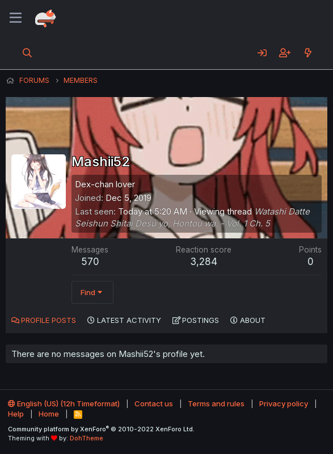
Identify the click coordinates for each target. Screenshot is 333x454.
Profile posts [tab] (48, 320)
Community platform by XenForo (101, 429)
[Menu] (15, 18)
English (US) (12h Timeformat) (64, 403)
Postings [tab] (200, 320)
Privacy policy (283, 403)
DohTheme (86, 438)
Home (49, 413)
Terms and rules (216, 403)
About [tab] (252, 320)
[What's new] (307, 52)
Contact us (153, 403)
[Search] (27, 52)
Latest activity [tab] (129, 320)
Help (16, 413)
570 (90, 261)
